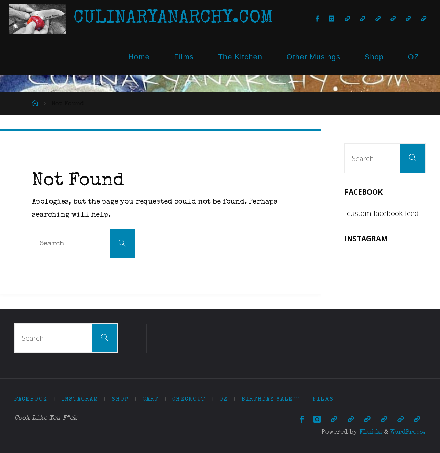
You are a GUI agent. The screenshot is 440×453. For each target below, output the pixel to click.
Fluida (369, 432)
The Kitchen (240, 57)
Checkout (189, 400)
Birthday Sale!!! (270, 400)
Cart (151, 400)
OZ (413, 57)
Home (139, 57)
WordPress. (408, 432)
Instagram (79, 400)
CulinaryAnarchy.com (173, 19)
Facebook (30, 400)
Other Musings (313, 57)
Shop (374, 57)
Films (184, 57)
